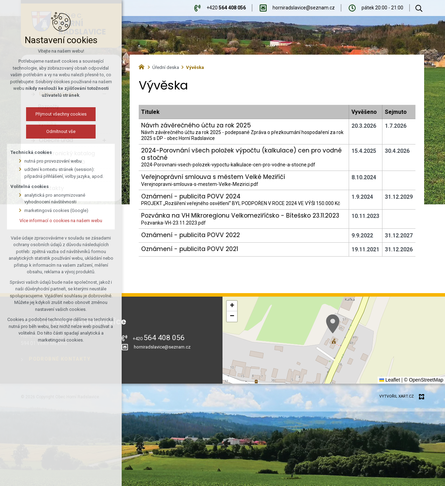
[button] (332, 323)
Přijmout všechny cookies (61, 114)
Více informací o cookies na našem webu (60, 220)
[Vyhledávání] (418, 8)
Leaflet (389, 380)
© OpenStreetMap (423, 380)
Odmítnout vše (60, 131)
